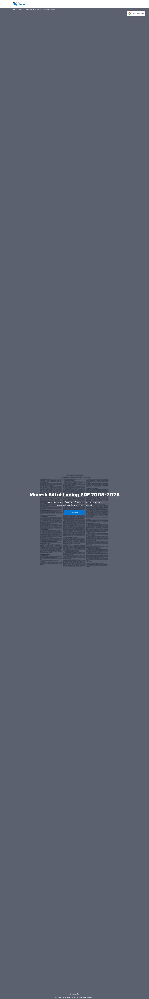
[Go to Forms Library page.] (30, 9)
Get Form (74, 513)
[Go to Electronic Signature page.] (18, 9)
